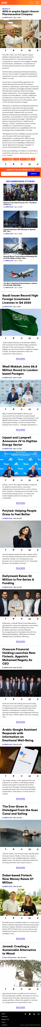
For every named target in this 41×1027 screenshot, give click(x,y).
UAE (33, 159)
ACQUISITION (7, 159)
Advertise (4, 1016)
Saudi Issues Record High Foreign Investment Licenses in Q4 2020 (20, 299)
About (4, 1013)
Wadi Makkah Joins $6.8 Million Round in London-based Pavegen (20, 370)
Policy (4, 1022)
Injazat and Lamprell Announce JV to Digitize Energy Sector (19, 441)
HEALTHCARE (25, 159)
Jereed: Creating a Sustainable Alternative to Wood (19, 950)
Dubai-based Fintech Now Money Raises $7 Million (18, 879)
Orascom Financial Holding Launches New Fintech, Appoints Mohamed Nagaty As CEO (18, 656)
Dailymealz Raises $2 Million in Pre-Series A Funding (18, 580)
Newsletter (5, 1019)
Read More (20, 358)
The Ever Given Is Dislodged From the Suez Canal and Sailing (20, 810)
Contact (4, 1025)
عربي (31, 2)
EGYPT (16, 159)
